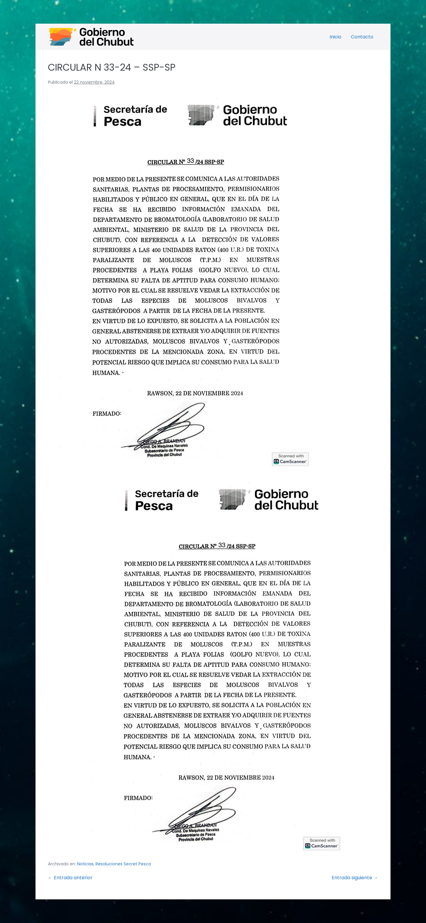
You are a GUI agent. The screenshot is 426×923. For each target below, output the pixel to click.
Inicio (335, 36)
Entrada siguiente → (355, 877)
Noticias (85, 864)
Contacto (362, 36)
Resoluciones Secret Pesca (123, 864)
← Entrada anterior (70, 877)
